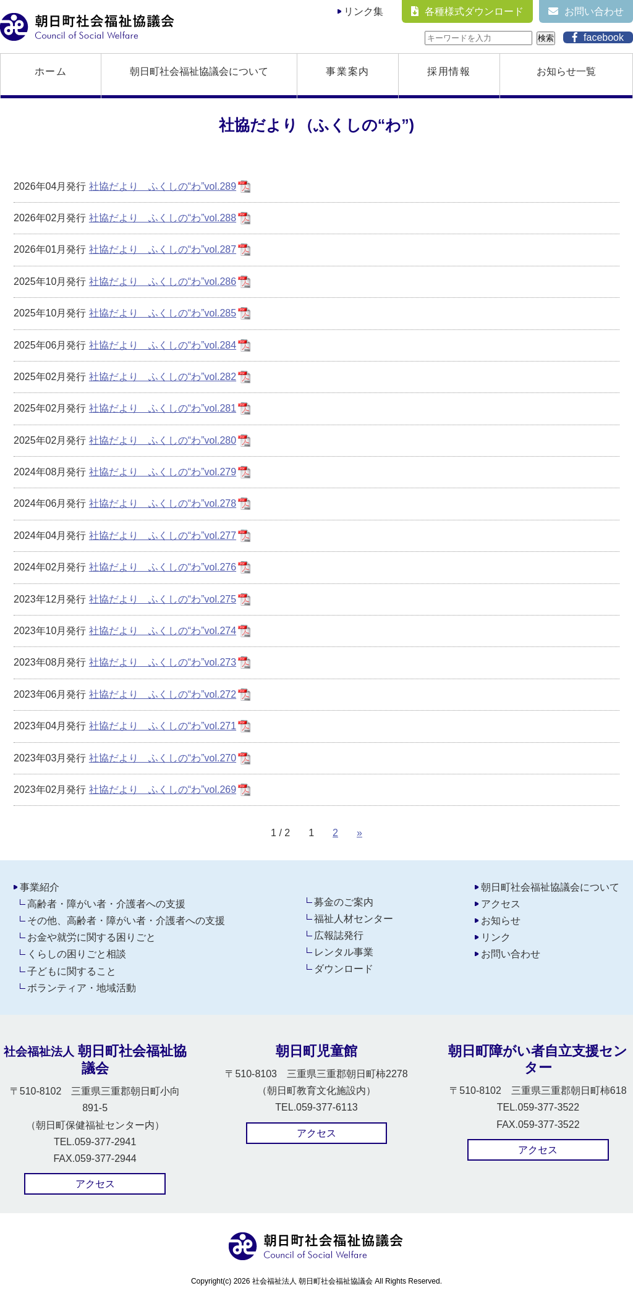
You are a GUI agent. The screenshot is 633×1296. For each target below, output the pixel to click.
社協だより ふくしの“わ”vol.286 (162, 281)
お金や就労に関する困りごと (91, 937)
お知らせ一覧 (566, 71)
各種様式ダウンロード (474, 11)
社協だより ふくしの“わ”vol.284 (162, 345)
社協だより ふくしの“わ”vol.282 (162, 376)
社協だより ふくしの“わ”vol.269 (162, 789)
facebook (604, 37)
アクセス (500, 904)
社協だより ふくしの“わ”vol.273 (162, 662)
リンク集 (363, 11)
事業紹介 (39, 887)
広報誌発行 (338, 935)
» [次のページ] (359, 833)
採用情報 (448, 71)
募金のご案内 (343, 902)
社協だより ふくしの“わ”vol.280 (162, 440)
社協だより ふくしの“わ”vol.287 (162, 249)
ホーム (51, 71)
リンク (496, 937)
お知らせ (500, 920)
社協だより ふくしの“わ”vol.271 (162, 726)
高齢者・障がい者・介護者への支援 (106, 904)
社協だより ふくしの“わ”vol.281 (162, 408)
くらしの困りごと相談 (76, 954)
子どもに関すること (71, 971)
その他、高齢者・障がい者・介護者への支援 (126, 920)
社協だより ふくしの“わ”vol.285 (162, 313)
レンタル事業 (343, 952)
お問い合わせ (594, 11)
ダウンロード (343, 969)
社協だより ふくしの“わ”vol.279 (162, 472)
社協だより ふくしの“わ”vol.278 (162, 503)
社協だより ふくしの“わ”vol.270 (162, 758)
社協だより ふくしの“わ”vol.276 (162, 567)
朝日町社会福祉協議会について (199, 71)
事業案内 (347, 71)
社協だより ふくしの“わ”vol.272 (162, 694)
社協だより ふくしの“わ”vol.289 (162, 186)
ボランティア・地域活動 (81, 988)
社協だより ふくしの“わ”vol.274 (162, 630)
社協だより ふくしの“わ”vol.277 (162, 535)
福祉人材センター (353, 918)
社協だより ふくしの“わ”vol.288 (162, 218)
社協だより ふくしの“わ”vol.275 (162, 599)
